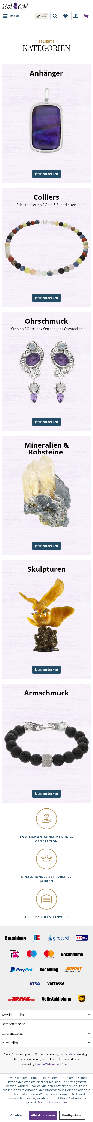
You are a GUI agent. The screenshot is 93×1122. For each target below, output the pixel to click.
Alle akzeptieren (43, 1115)
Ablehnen (17, 1115)
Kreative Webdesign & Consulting (55, 1064)
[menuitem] (11, 16)
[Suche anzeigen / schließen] (54, 16)
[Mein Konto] (75, 16)
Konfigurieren (72, 1115)
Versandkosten (70, 1054)
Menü (12, 15)
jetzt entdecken (46, 174)
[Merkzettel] (65, 16)
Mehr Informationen (52, 1102)
